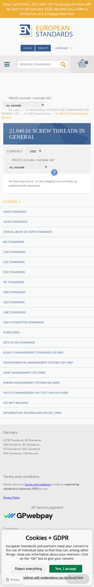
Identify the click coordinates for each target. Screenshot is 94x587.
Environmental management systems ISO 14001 (38, 362)
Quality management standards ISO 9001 (33, 352)
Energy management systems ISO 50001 (31, 383)
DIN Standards (14, 272)
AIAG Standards (14, 212)
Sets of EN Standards (19, 342)
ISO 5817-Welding (15, 403)
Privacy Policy (11, 497)
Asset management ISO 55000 (24, 372)
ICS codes (14, 110)
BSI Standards (13, 242)
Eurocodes (11, 332)
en (71, 48)
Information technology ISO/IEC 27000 (32, 413)
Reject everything (28, 569)
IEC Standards (13, 282)
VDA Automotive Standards (23, 322)
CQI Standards (14, 262)
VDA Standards (12, 453)
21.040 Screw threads (37, 113)
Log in (28, 48)
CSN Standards (14, 252)
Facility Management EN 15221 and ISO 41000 (35, 393)
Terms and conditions (38, 484)
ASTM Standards (15, 222)
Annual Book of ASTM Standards (27, 232)
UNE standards (14, 312)
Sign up (43, 48)
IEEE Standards (14, 292)
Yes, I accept (65, 569)
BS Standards (33, 440)
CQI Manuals (31, 453)
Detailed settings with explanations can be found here (47, 577)
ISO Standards (14, 302)
